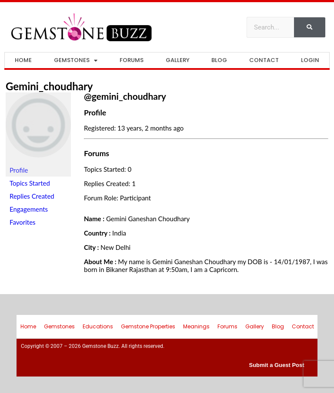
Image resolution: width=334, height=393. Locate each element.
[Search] (309, 27)
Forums (132, 60)
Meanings (196, 326)
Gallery (178, 60)
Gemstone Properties (148, 326)
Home (23, 60)
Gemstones (75, 60)
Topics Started (30, 183)
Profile (19, 170)
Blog (219, 60)
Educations (98, 326)
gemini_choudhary (49, 86)
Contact (264, 60)
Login (310, 60)
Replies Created (32, 196)
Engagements (29, 209)
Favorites (23, 222)
